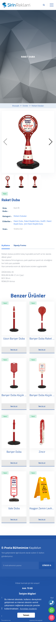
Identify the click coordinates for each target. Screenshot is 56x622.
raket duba (18, 221)
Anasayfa (15, 105)
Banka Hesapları (36, 620)
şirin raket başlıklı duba (33, 223)
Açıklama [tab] (6, 245)
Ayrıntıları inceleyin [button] (28, 609)
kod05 (43, 221)
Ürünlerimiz (6, 620)
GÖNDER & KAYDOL (46, 566)
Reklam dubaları (38, 105)
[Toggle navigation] (51, 5)
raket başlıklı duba (31, 221)
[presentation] (5, 142)
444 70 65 (27, 588)
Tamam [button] (26, 615)
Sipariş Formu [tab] (20, 245)
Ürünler (25, 105)
